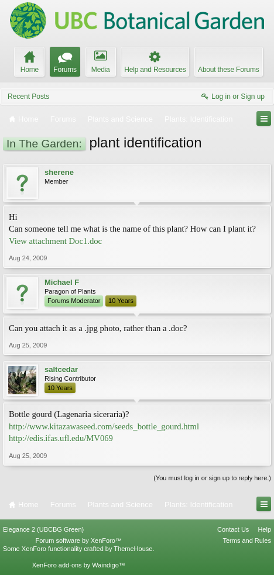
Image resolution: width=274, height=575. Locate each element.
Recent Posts (28, 96)
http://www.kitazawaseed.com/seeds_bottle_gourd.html (104, 426)
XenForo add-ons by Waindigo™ (78, 565)
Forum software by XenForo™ (79, 540)
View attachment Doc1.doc (55, 241)
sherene (59, 172)
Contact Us (233, 529)
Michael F (61, 282)
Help (264, 529)
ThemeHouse (133, 548)
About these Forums (228, 70)
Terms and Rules (246, 540)
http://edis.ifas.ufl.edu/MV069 (61, 438)
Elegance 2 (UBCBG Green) (43, 529)
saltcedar (61, 369)
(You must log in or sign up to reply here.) (212, 477)
